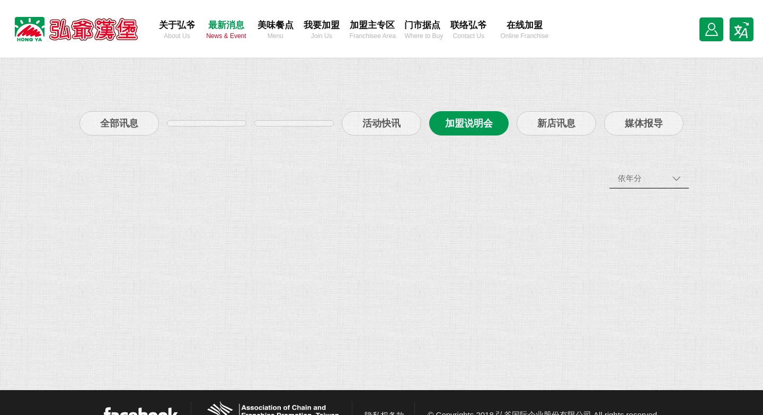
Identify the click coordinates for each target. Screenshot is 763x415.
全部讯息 (119, 123)
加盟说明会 (469, 123)
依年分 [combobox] (630, 178)
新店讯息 (556, 123)
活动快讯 (381, 123)
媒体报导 (644, 123)
